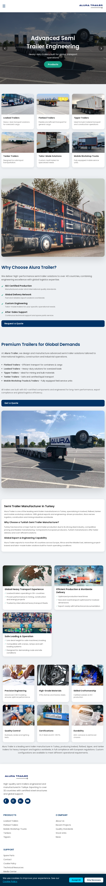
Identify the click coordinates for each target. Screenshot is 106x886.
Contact (7, 859)
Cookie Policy (9, 863)
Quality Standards (64, 829)
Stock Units (61, 833)
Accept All (76, 880)
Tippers (6, 837)
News (58, 837)
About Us (60, 821)
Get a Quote (11, 403)
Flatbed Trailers (10, 825)
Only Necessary (94, 880)
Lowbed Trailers (10, 821)
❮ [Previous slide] (5, 48)
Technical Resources (13, 867)
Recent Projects (63, 825)
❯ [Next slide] (101, 48)
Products (53, 64)
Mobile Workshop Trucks (15, 829)
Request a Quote (13, 323)
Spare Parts (8, 855)
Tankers (7, 833)
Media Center (10, 871)
